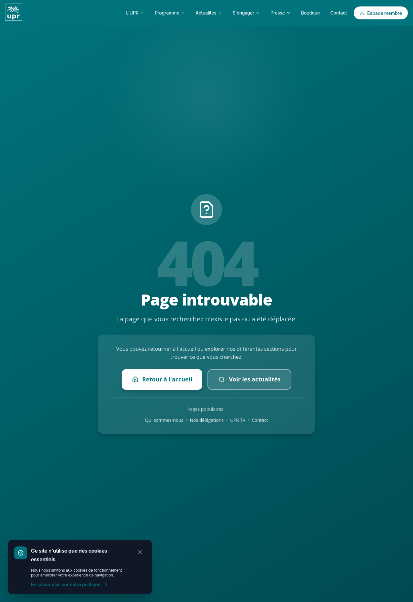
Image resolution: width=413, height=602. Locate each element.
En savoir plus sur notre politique (69, 584)
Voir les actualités (249, 379)
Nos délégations (207, 420)
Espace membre (380, 13)
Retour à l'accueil (162, 379)
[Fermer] (140, 552)
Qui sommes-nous (164, 420)
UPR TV (237, 420)
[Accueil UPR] (13, 13)
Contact (260, 420)
